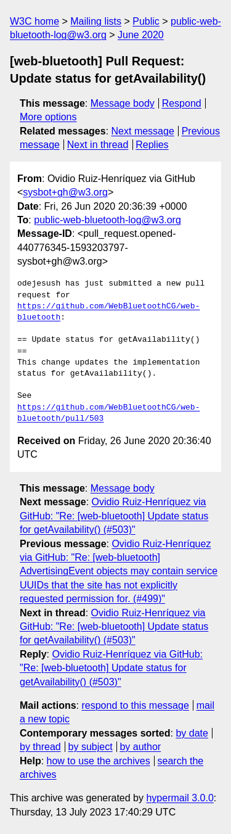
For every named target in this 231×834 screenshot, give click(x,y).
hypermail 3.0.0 (179, 798)
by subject (90, 746)
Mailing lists (95, 21)
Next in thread (98, 144)
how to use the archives (98, 761)
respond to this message (134, 705)
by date (192, 733)
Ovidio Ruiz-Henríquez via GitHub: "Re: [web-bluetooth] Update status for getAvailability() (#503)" (114, 516)
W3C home (34, 21)
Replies (152, 144)
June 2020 (141, 35)
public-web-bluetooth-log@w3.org (107, 220)
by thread (40, 746)
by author (140, 746)
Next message (142, 131)
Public (146, 21)
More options (48, 117)
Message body (123, 103)
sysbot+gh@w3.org (65, 192)
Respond (181, 103)
